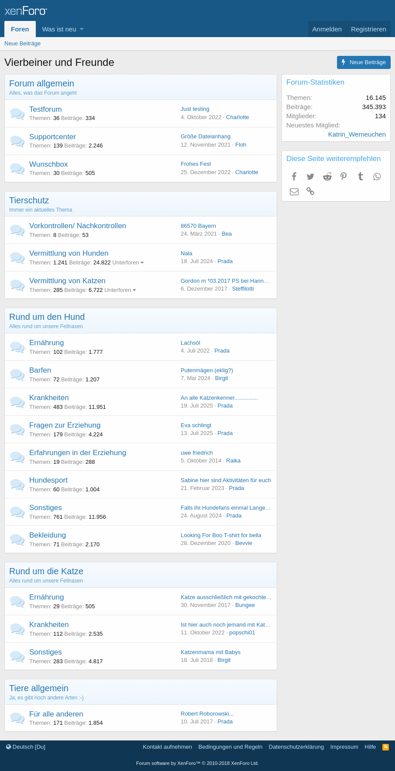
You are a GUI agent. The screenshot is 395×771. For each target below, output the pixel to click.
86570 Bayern (198, 226)
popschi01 (242, 632)
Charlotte (237, 117)
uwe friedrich (197, 452)
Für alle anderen (56, 714)
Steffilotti (243, 288)
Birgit (221, 378)
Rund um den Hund (47, 317)
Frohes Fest (196, 164)
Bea (227, 233)
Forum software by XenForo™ (197, 763)
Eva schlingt (196, 425)
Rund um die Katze (46, 571)
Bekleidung (47, 535)
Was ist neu (59, 29)
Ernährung (46, 343)
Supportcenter (52, 137)
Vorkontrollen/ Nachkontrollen (77, 226)
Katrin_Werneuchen (357, 134)
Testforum (45, 109)
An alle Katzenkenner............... (219, 397)
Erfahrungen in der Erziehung (77, 453)
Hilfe (370, 747)
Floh (240, 144)
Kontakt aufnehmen (167, 747)
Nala (186, 253)
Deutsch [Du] (25, 747)
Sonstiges (45, 508)
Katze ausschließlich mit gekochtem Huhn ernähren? (247, 597)
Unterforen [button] (125, 262)
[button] (82, 29)
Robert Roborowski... (207, 713)
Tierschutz (29, 200)
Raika (233, 460)
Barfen (40, 370)
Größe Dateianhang (205, 136)
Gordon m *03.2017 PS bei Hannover (228, 281)
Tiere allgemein (39, 688)
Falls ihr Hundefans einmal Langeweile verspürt (240, 507)
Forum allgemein (41, 83)
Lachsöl (190, 342)
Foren (20, 29)
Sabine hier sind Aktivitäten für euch (226, 480)
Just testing (195, 109)
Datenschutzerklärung (296, 747)
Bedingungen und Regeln (231, 747)
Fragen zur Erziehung (64, 425)
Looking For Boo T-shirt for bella (221, 535)
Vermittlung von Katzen (67, 281)
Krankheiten (49, 398)
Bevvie (243, 543)
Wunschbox (48, 164)
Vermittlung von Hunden (68, 253)
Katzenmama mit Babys (210, 652)
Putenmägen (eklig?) (207, 370)
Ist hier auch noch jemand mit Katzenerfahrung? (241, 624)
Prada (225, 261)
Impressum (344, 747)
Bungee (245, 605)
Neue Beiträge (22, 43)
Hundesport (48, 480)
